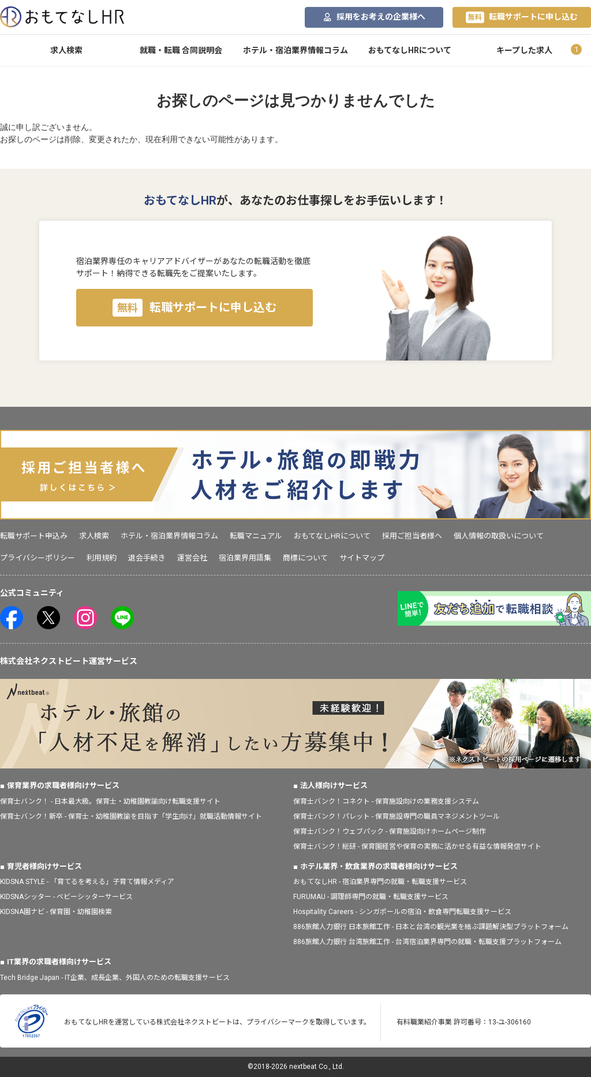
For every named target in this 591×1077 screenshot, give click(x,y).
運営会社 (192, 558)
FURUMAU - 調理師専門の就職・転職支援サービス (370, 897)
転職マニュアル (256, 536)
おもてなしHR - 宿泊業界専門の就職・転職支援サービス (380, 882)
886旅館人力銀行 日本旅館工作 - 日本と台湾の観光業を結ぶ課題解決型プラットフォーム (430, 927)
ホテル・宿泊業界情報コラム (295, 50)
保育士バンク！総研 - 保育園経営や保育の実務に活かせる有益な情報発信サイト (417, 846)
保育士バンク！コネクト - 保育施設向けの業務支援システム (386, 801)
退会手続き (147, 558)
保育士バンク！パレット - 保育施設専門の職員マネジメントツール (396, 816)
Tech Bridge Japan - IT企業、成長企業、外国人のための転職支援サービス (115, 978)
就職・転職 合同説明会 (181, 50)
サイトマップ (361, 558)
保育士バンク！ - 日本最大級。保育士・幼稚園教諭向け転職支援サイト (110, 801)
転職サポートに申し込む (522, 17)
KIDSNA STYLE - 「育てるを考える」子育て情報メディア (87, 882)
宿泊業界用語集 (245, 558)
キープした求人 (524, 50)
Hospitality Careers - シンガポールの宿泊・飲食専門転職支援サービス (402, 912)
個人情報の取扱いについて (499, 536)
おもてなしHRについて (409, 50)
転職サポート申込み (34, 536)
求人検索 (66, 50)
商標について (305, 558)
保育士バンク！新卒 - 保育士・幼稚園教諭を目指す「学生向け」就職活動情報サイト (131, 816)
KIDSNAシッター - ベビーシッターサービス (66, 897)
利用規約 (102, 558)
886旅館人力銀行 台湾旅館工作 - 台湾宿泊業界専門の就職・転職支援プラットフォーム (427, 942)
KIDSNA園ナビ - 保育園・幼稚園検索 (56, 912)
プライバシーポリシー (37, 558)
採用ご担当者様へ (412, 536)
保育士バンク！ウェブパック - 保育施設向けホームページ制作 (389, 831)
